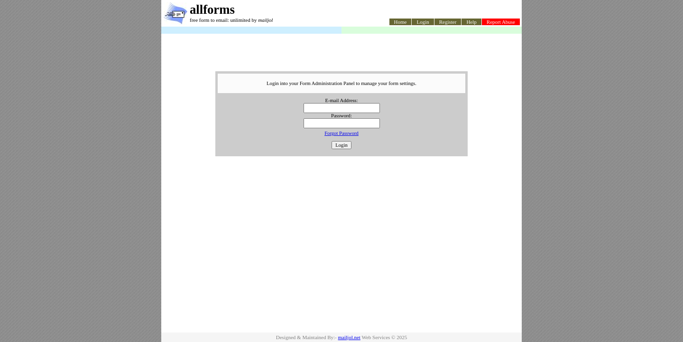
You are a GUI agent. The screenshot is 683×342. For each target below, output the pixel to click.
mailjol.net (349, 337)
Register (448, 22)
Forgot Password (341, 133)
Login (422, 22)
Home (400, 22)
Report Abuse (501, 22)
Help (471, 22)
